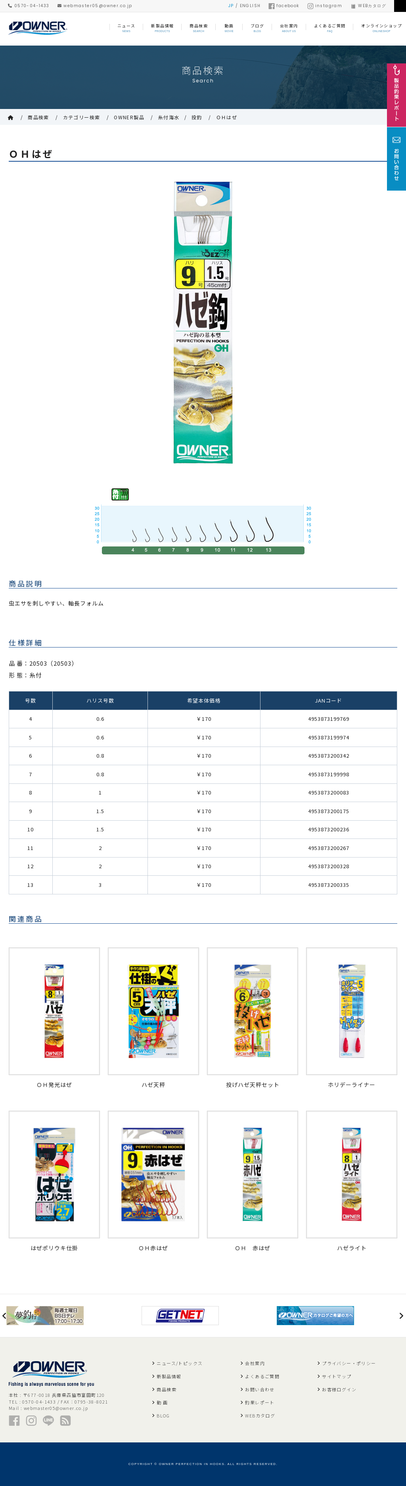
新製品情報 (169, 1376)
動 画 (162, 1402)
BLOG (163, 1415)
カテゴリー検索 (81, 117)
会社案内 (255, 1363)
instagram (325, 6)
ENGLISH (250, 6)
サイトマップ (336, 1376)
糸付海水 (169, 117)
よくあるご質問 (262, 1376)
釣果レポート (259, 1402)
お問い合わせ (259, 1389)
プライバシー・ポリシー (349, 1363)
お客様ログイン (339, 1389)
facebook (283, 6)
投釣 (197, 117)
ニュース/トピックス (180, 1363)
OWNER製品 (129, 117)
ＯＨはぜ (226, 117)
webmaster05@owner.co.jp (94, 6)
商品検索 (38, 117)
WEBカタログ (368, 6)
